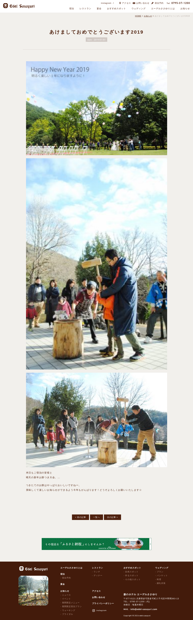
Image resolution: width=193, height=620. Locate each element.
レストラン (85, 8)
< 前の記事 (80, 517)
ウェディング (139, 8)
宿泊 (71, 8)
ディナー (98, 575)
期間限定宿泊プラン (72, 606)
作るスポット (131, 575)
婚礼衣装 (161, 583)
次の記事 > (112, 517)
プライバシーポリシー (103, 603)
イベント (66, 599)
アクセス (126, 3)
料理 (159, 579)
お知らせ (185, 8)
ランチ (97, 572)
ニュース (66, 595)
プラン (160, 572)
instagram (106, 3)
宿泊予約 (159, 3)
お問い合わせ (142, 3)
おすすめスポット (116, 8)
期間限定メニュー (71, 602)
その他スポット (132, 579)
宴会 (99, 8)
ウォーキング (68, 610)
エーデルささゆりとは (163, 8)
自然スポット (131, 572)
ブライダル (67, 614)
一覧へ (96, 517)
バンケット (162, 575)
